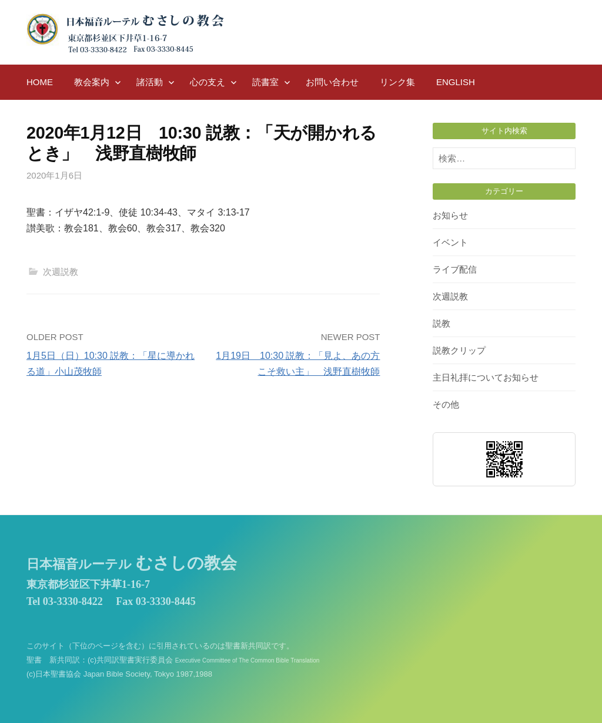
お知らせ (450, 215)
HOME (39, 82)
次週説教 (60, 272)
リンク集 (397, 82)
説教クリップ (459, 350)
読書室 (265, 82)
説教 (441, 323)
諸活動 (149, 82)
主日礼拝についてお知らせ (486, 377)
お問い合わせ (332, 82)
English (455, 82)
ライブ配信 (455, 269)
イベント (450, 242)
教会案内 (91, 82)
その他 (446, 404)
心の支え (207, 82)
